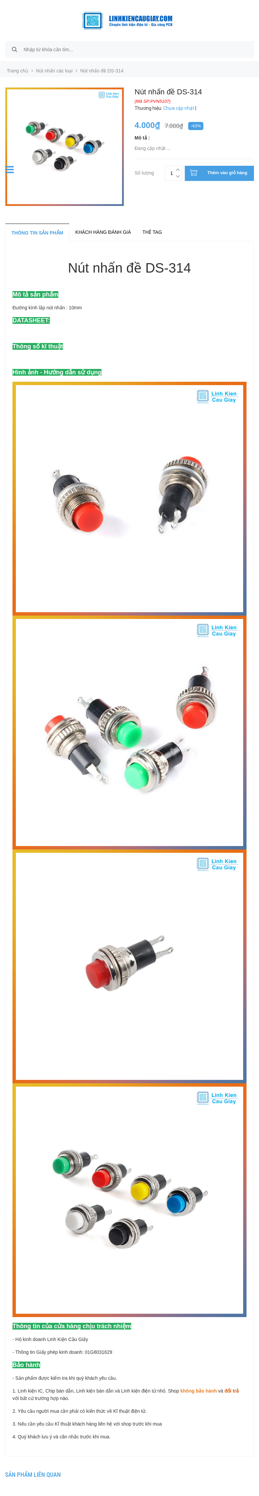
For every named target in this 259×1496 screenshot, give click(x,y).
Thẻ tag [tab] (152, 232)
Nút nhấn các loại (54, 70)
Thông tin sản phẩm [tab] (37, 233)
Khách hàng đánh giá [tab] (103, 232)
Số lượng (144, 172)
